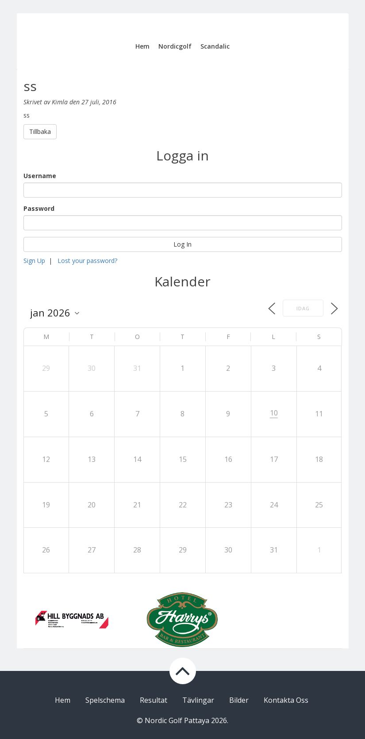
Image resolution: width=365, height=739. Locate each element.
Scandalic (215, 46)
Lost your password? (87, 260)
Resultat (153, 700)
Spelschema (105, 700)
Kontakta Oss (286, 700)
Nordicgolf (175, 46)
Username (39, 175)
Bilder (239, 700)
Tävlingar (198, 700)
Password (38, 208)
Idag (303, 308)
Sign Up (34, 260)
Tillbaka (40, 131)
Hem (142, 46)
